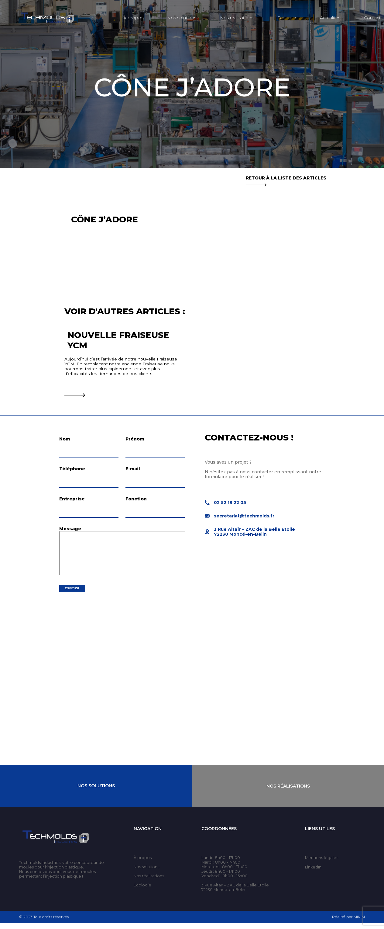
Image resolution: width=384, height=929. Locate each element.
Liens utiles (320, 834)
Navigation (148, 834)
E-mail (132, 470)
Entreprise (72, 501)
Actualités (330, 17)
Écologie (286, 17)
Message (70, 533)
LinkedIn (313, 873)
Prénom (134, 439)
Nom (64, 439)
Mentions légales (321, 863)
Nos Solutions (96, 791)
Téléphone (72, 470)
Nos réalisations (236, 17)
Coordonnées (219, 834)
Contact (372, 17)
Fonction (136, 501)
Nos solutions (181, 17)
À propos (133, 17)
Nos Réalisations (288, 791)
